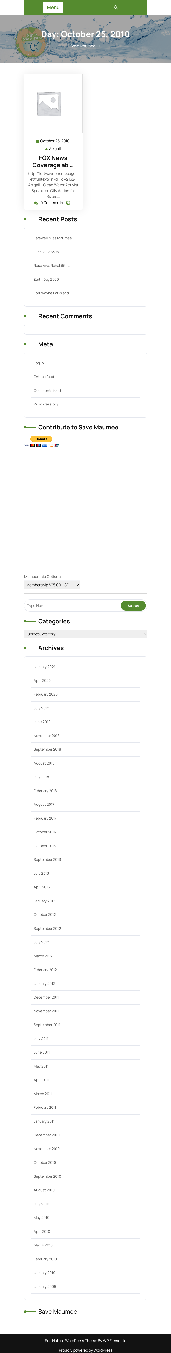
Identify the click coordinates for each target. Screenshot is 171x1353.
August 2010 (44, 1190)
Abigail (55, 148)
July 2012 (41, 942)
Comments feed (47, 390)
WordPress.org (46, 404)
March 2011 (43, 1093)
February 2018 (45, 790)
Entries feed (44, 376)
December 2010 (47, 1134)
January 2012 (44, 983)
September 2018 (47, 749)
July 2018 (41, 776)
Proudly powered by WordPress (85, 1350)
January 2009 (45, 1286)
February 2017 (45, 818)
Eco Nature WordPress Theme (71, 1340)
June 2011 (42, 1052)
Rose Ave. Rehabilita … (52, 265)
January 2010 (44, 1272)
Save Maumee (83, 45)
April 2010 (42, 1231)
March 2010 (43, 1245)
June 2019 (42, 721)
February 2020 (46, 694)
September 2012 (47, 928)
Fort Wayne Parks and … (53, 293)
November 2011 (46, 1011)
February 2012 (45, 969)
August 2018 (44, 763)
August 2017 (44, 804)
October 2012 (45, 914)
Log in (39, 362)
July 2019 (41, 708)
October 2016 (45, 831)
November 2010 (47, 1148)
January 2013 (44, 900)
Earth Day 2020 (46, 279)
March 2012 (43, 956)
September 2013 (47, 859)
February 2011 (45, 1107)
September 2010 (47, 1176)
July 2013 (41, 873)
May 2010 (41, 1217)
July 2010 (41, 1203)
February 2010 (45, 1259)
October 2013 (45, 845)
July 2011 (41, 1038)
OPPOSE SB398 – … (49, 251)
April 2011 (41, 1079)
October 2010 (45, 1162)
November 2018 (47, 735)
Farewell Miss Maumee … (54, 237)
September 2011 (47, 1024)
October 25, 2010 (55, 141)
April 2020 (42, 680)
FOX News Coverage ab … (53, 161)
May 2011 (41, 1066)
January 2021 (44, 666)
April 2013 (42, 887)
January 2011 (44, 1121)
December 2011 (46, 997)
